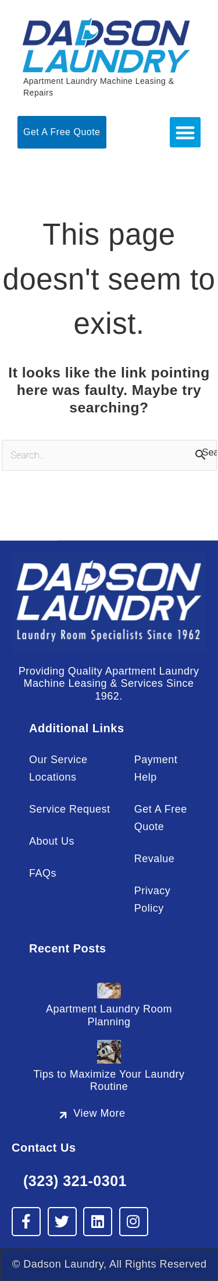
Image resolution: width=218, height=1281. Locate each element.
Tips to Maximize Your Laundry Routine (109, 1080)
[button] (185, 132)
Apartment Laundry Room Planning (109, 1015)
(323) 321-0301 (75, 1181)
